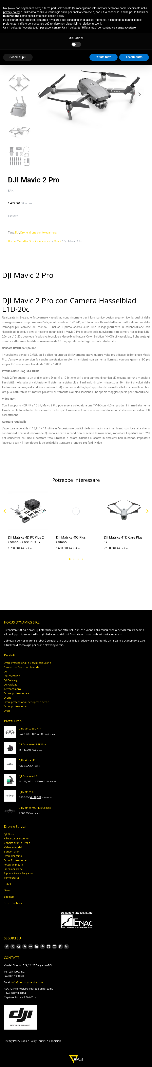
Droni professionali (15, 706)
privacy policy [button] (11, 12)
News (7, 890)
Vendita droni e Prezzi (17, 843)
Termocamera (12, 689)
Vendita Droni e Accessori (34, 241)
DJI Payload (10, 684)
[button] (69, 559)
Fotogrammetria (13, 864)
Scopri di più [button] (18, 57)
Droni (57, 241)
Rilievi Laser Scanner (16, 838)
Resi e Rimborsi (13, 903)
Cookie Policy (29, 1041)
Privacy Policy (12, 1041)
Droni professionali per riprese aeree (26, 702)
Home (12, 241)
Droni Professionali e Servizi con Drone (27, 663)
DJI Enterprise (12, 676)
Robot (7, 884)
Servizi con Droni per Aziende (21, 667)
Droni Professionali (15, 860)
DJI (17, 232)
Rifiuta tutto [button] (103, 57)
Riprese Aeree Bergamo (18, 873)
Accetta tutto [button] (133, 57)
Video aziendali (13, 847)
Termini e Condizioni (49, 1041)
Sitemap (9, 896)
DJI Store (9, 834)
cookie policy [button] (56, 15)
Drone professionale (16, 693)
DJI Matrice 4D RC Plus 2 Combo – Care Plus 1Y (26, 539)
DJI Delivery (10, 680)
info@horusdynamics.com (27, 982)
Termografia (11, 877)
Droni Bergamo (13, 856)
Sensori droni (12, 851)
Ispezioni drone (13, 869)
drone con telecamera (43, 232)
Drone (24, 232)
